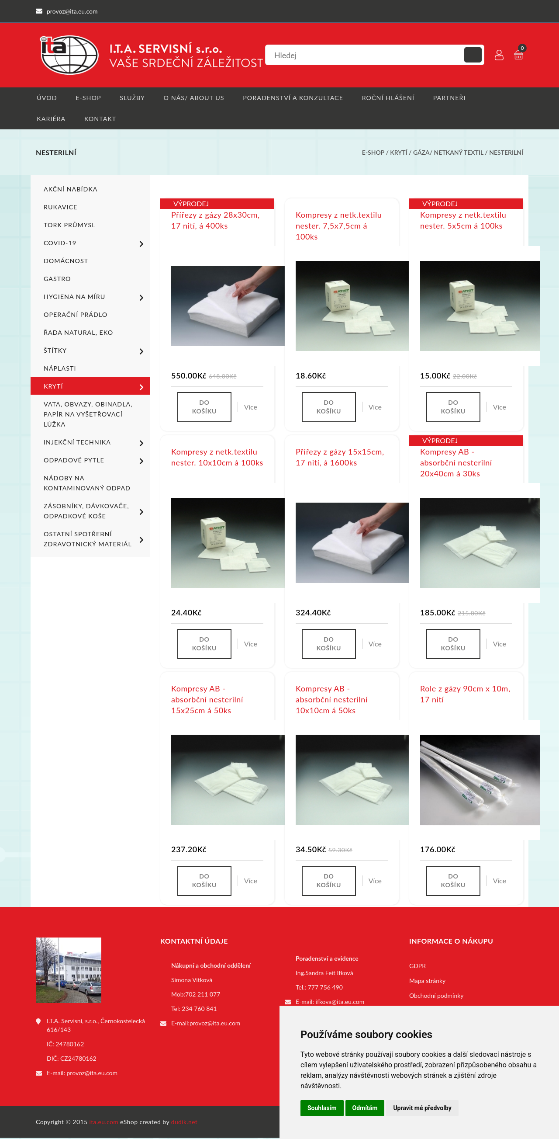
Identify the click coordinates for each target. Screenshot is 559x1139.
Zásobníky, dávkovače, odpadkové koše (95, 512)
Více (250, 408)
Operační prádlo (75, 315)
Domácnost (65, 261)
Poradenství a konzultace (292, 97)
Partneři (448, 97)
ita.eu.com (104, 1123)
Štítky (95, 351)
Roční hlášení (387, 97)
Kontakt (99, 119)
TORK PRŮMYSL (69, 225)
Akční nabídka (70, 190)
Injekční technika (95, 443)
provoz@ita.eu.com (92, 1074)
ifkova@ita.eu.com (340, 1003)
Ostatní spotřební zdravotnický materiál (95, 540)
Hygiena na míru (95, 298)
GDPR (417, 967)
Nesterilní (506, 153)
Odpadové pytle (95, 461)
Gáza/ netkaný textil (448, 153)
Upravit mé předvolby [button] (422, 1107)
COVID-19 (95, 244)
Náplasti (60, 369)
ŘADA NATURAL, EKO (78, 333)
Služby (132, 97)
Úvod (45, 97)
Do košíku (204, 408)
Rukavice (60, 208)
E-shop (87, 97)
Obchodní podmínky (436, 997)
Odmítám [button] (365, 1107)
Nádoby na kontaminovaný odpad (86, 484)
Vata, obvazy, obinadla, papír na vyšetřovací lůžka (87, 415)
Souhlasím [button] (322, 1107)
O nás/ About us (194, 97)
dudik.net (185, 1123)
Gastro (57, 279)
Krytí (398, 153)
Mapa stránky (427, 982)
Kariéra (50, 119)
